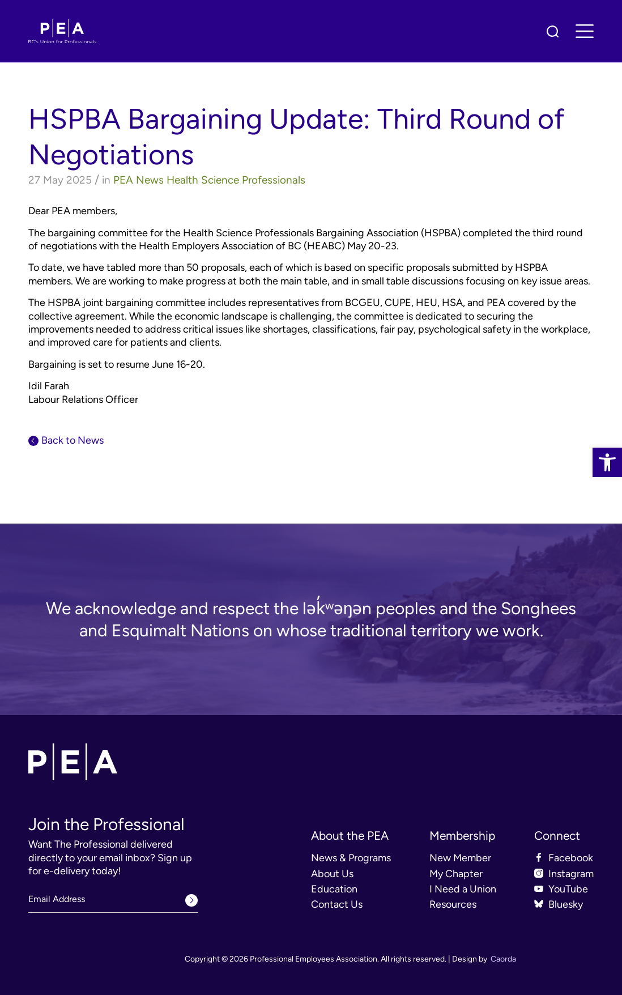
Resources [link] (452, 904)
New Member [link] (460, 858)
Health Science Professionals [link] (236, 179)
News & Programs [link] (351, 858)
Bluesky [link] (565, 904)
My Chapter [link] (456, 874)
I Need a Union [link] (462, 889)
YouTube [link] (568, 889)
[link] (607, 462)
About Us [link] (332, 874)
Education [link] (334, 889)
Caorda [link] (503, 959)
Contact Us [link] (337, 904)
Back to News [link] (72, 440)
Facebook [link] (570, 858)
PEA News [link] (138, 179)
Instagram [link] (571, 874)
